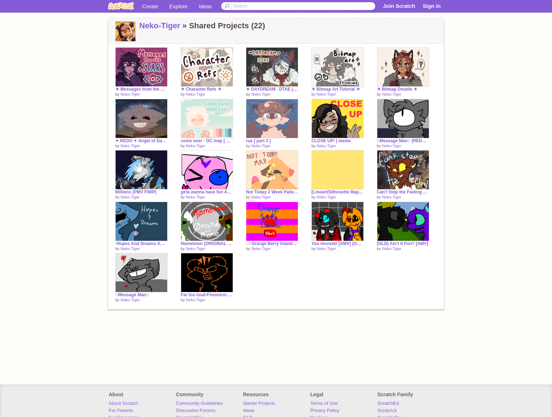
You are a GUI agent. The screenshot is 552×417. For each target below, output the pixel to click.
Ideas (205, 6)
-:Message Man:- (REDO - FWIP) (403, 140)
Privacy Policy (324, 410)
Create (150, 6)
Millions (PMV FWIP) (135, 192)
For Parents (121, 410)
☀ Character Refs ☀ (201, 89)
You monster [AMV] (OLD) (337, 243)
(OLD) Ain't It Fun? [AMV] (402, 243)
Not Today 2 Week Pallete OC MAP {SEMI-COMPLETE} (272, 192)
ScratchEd (388, 403)
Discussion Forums (196, 410)
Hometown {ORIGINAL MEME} (207, 243)
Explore (178, 6)
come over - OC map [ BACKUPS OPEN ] (207, 140)
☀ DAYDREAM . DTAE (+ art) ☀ (272, 89)
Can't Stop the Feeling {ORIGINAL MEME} (403, 192)
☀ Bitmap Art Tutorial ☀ (335, 89)
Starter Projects (259, 403)
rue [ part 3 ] (258, 140)
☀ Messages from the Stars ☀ (141, 89)
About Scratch (123, 403)
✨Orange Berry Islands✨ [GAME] (272, 243)
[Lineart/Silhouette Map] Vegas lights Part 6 (337, 192)
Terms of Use (324, 403)
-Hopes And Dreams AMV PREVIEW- (141, 243)
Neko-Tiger (159, 25)
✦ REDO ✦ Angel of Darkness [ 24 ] (141, 140)
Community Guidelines (199, 403)
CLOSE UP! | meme (331, 140)
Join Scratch (399, 6)
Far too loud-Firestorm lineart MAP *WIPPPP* (207, 294)
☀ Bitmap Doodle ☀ (397, 89)
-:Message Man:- (132, 294)
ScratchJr (387, 410)
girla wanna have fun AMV (207, 192)
